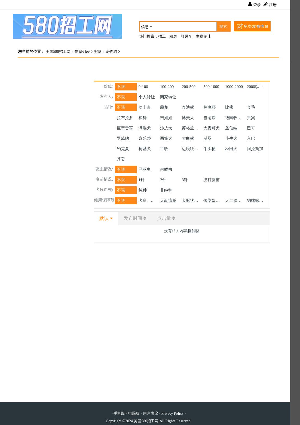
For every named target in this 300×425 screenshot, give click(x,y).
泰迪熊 (188, 107)
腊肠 (207, 138)
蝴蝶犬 (145, 128)
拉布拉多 (125, 118)
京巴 (251, 138)
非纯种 (166, 190)
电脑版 (134, 413)
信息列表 (82, 52)
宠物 (98, 52)
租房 (173, 36)
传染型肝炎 (213, 200)
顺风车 (186, 36)
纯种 (143, 190)
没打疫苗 (211, 180)
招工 (162, 36)
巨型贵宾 (125, 128)
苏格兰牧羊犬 (192, 128)
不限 (121, 86)
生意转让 (203, 36)
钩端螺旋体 (257, 200)
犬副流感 (168, 200)
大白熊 (188, 138)
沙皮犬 (166, 128)
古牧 (164, 149)
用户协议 (150, 413)
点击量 (164, 218)
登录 (257, 5)
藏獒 (164, 107)
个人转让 (147, 97)
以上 (255, 86)
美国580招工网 (58, 52)
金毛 (251, 107)
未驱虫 (166, 169)
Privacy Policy (172, 413)
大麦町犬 (211, 128)
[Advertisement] (47, 148)
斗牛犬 (231, 138)
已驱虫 (145, 169)
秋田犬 (231, 149)
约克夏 (123, 149)
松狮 (143, 118)
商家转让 (168, 97)
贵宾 (251, 118)
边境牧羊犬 (192, 149)
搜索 (223, 27)
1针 (142, 180)
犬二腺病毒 (235, 200)
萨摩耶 (209, 107)
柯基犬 (145, 149)
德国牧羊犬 (235, 118)
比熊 (229, 107)
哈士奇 (145, 107)
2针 (163, 180)
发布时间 (133, 218)
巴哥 (251, 128)
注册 (273, 5)
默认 (104, 218)
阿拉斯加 (255, 149)
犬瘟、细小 (148, 200)
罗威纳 (123, 138)
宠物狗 (111, 52)
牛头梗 (209, 149)
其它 (121, 159)
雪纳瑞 (209, 118)
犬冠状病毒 (192, 200)
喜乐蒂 (145, 138)
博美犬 (188, 118)
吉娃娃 (166, 118)
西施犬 (166, 138)
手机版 (119, 413)
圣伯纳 (231, 128)
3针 (185, 180)
